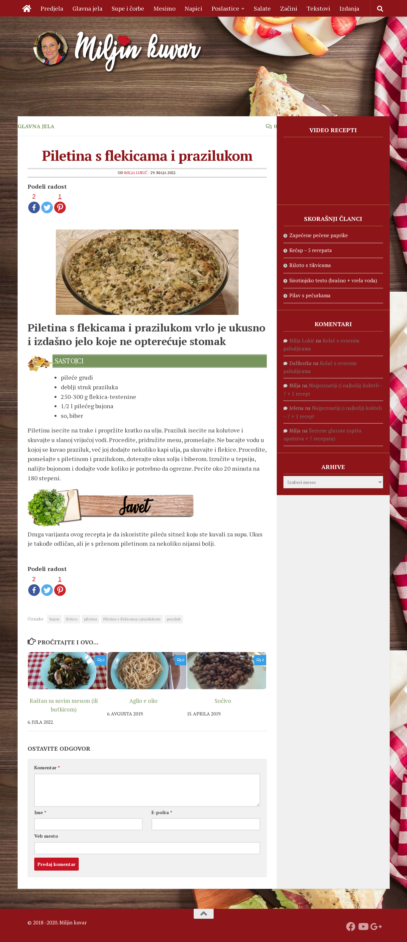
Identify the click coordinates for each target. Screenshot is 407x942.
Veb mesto (46, 836)
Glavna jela (87, 8)
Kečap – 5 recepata (310, 250)
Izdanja (349, 8)
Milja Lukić (136, 172)
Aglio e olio (143, 701)
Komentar (47, 767)
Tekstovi (318, 8)
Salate (262, 8)
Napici (193, 8)
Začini (288, 8)
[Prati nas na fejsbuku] (351, 926)
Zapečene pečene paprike (318, 235)
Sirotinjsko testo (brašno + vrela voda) (333, 280)
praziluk (174, 618)
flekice (72, 618)
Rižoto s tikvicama (310, 265)
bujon (54, 618)
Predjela (52, 8)
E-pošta (162, 812)
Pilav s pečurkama (310, 295)
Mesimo (164, 8)
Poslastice (225, 8)
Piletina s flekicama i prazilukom (131, 618)
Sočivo (223, 701)
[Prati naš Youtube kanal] (362, 926)
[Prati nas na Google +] (374, 926)
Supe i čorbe (128, 8)
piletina (90, 618)
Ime (40, 812)
